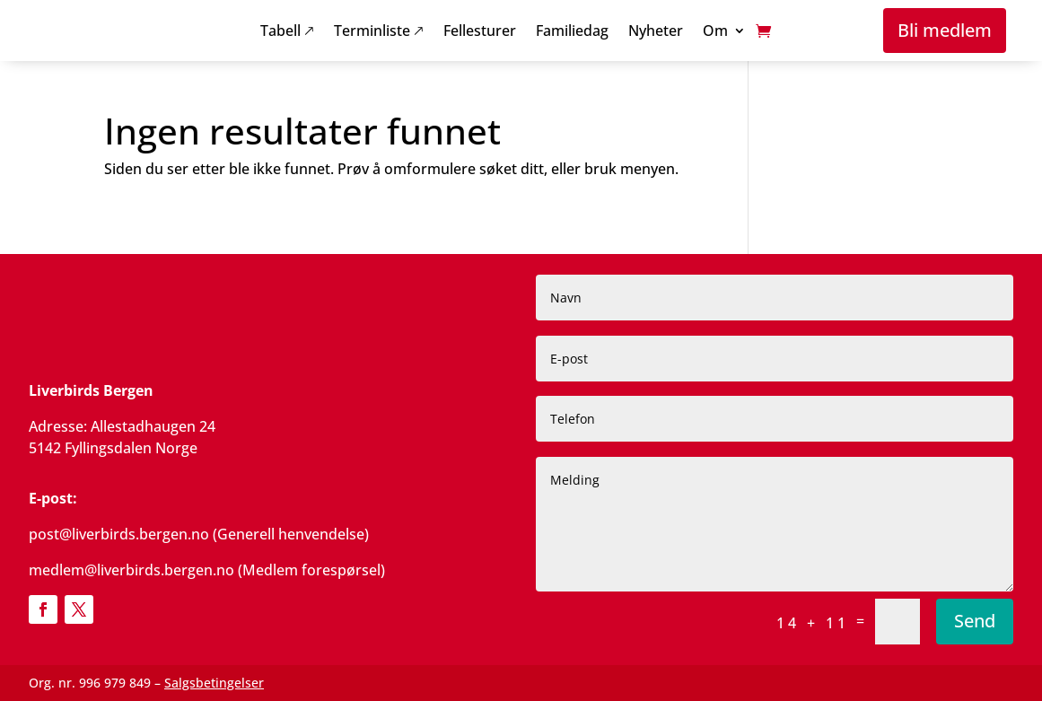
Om (715, 32)
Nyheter (655, 32)
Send (974, 621)
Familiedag (572, 32)
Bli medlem (945, 30)
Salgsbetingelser (214, 682)
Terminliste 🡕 (379, 32)
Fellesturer (479, 32)
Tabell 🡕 (287, 32)
